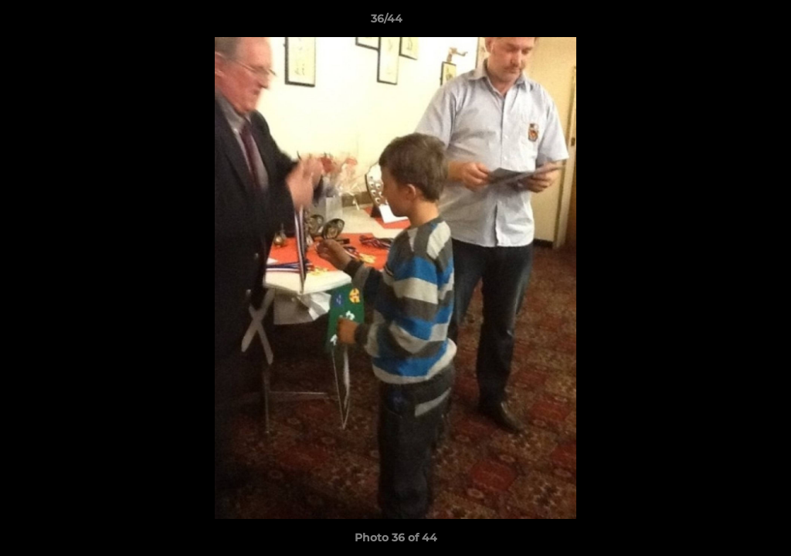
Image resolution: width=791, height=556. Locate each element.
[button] (726, 22)
